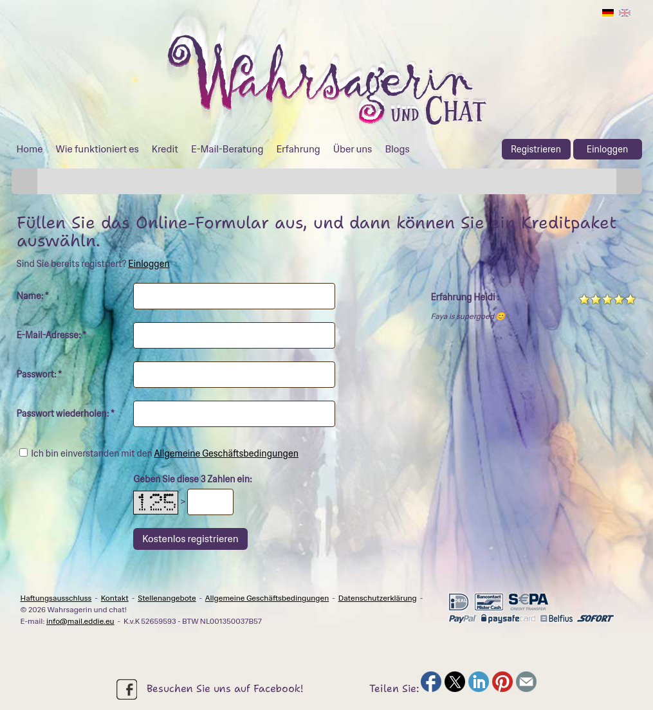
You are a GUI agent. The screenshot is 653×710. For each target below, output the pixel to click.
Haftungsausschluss (56, 598)
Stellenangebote (167, 598)
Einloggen (607, 149)
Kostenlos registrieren (190, 538)
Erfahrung (298, 149)
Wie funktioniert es (97, 149)
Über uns (352, 149)
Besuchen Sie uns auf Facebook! (209, 689)
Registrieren (536, 149)
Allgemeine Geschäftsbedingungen (226, 453)
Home (30, 149)
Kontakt (115, 598)
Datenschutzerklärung (377, 598)
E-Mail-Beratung (227, 149)
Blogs (397, 149)
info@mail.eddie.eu (80, 621)
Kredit (165, 149)
